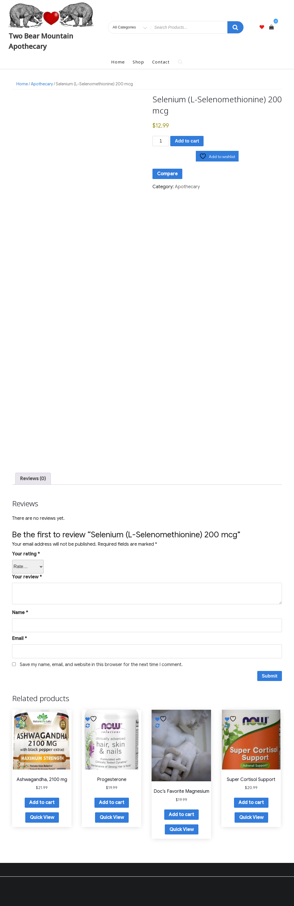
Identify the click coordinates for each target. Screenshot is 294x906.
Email (19, 638)
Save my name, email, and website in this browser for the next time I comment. (101, 665)
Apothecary (42, 83)
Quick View (42, 817)
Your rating (26, 554)
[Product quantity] (160, 141)
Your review (27, 577)
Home (118, 62)
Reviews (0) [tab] (33, 479)
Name (20, 612)
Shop (138, 62)
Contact (161, 62)
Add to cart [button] (42, 802)
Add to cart (187, 141)
